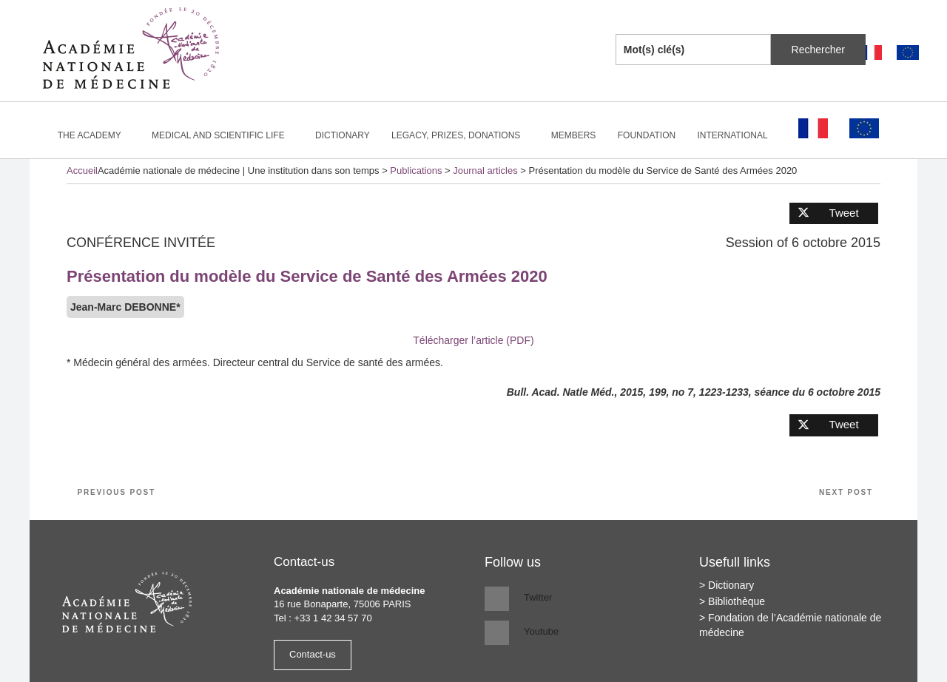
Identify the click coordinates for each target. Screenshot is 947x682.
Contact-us (312, 654)
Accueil (82, 170)
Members (573, 135)
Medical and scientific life (224, 135)
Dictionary (342, 135)
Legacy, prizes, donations (462, 135)
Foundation (646, 135)
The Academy (96, 135)
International (739, 135)
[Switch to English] (907, 52)
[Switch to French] (870, 52)
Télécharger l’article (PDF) (473, 340)
